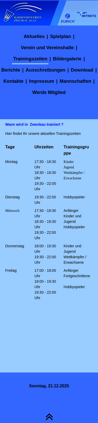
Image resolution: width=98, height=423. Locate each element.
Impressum (41, 81)
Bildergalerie (67, 58)
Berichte (10, 70)
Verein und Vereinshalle (47, 47)
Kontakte (13, 81)
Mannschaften (75, 81)
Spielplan (60, 36)
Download (82, 70)
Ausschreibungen (45, 70)
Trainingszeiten (30, 58)
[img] (49, 13)
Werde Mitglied (49, 92)
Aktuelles (34, 36)
